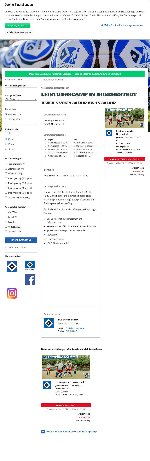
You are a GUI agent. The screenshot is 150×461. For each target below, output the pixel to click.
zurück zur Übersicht (54, 80)
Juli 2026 (10, 222)
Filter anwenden (21, 240)
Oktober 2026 (13, 231)
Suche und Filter (15, 80)
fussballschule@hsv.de (75, 328)
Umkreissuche (12, 130)
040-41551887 (71, 331)
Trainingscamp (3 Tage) (18, 183)
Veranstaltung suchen (21, 86)
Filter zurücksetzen (18, 247)
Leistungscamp (15, 164)
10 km (9, 139)
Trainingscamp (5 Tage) (18, 193)
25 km (9, 144)
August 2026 (12, 227)
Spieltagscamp (14, 169)
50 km (9, 149)
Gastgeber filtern (21, 97)
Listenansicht (13, 119)
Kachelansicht (13, 114)
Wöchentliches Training (17, 198)
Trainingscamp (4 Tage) (18, 188)
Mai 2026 (11, 212)
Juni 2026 (11, 217)
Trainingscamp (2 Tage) (18, 178)
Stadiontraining (13, 173)
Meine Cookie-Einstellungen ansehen (122, 25)
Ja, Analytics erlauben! (17, 26)
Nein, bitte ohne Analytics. (19, 32)
